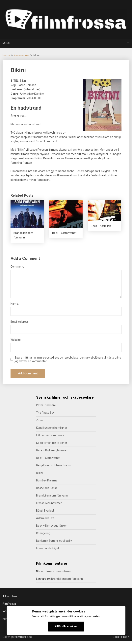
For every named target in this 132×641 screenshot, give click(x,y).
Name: (15, 303)
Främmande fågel (47, 548)
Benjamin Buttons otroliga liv (54, 540)
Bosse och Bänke (47, 488)
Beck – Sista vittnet (48, 457)
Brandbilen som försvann (52, 495)
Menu (6, 43)
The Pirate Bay (45, 412)
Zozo (39, 420)
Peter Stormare (46, 405)
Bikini (39, 473)
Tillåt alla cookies (66, 626)
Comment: (17, 266)
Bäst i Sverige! (45, 510)
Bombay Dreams (46, 480)
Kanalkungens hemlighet (51, 427)
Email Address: (20, 321)
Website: (16, 339)
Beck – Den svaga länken (51, 525)
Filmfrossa (9, 603)
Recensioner (21, 55)
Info (5, 611)
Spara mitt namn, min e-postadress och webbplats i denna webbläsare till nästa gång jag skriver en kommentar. (68, 359)
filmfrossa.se (23, 636)
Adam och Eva (45, 518)
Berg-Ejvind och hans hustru (53, 465)
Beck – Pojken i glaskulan (51, 450)
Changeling (43, 533)
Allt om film (10, 596)
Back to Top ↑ (121, 636)
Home (6, 55)
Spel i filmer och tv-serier (51, 442)
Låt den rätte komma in (50, 435)
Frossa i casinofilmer (49, 503)
